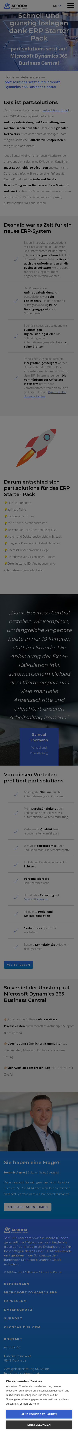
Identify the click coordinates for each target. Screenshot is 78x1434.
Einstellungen (39, 1424)
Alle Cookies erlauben (39, 1414)
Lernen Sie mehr (29, 1403)
